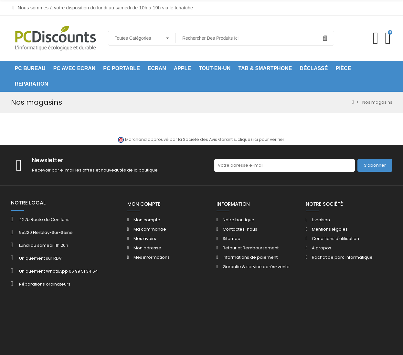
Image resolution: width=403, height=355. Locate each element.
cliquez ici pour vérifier (261, 139)
